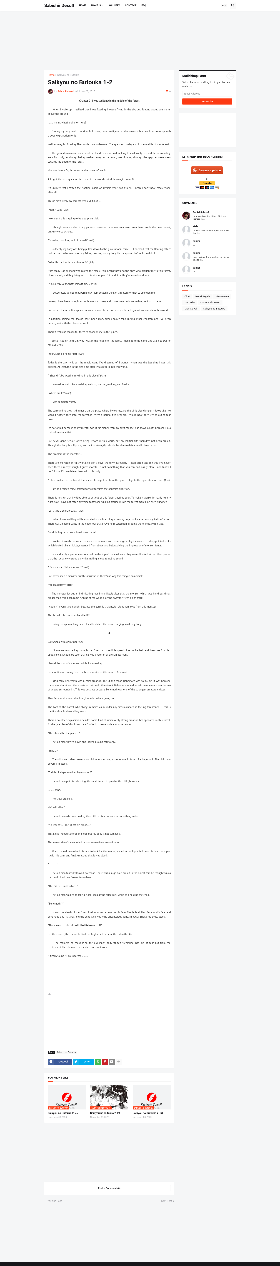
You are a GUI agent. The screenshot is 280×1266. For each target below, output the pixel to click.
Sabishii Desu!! (59, 5)
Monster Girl (191, 308)
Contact (130, 5)
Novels (96, 5)
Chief (187, 296)
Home (82, 5)
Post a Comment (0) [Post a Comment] (109, 1188)
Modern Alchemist (210, 302)
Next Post (166, 1201)
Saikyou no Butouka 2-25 (63, 1113)
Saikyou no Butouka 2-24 (105, 1113)
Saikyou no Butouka (68, 75)
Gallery (114, 5)
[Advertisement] (140, 41)
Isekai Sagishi (202, 296)
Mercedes (189, 302)
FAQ (143, 5)
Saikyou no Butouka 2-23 (148, 1113)
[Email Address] (207, 94)
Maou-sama (222, 296)
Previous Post (54, 1201)
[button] (224, 5)
